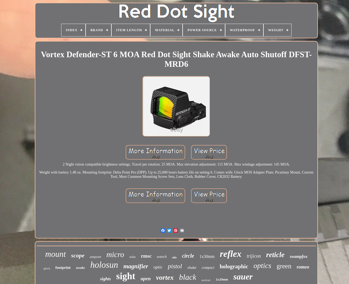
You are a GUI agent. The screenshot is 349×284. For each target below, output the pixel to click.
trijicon (254, 256)
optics (262, 265)
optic (157, 267)
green (284, 266)
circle (188, 256)
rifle (174, 257)
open (146, 278)
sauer (243, 276)
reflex (230, 254)
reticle (275, 255)
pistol (175, 266)
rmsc (146, 256)
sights (105, 278)
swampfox (299, 256)
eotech (162, 257)
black (187, 277)
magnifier (135, 266)
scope (78, 255)
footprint (63, 267)
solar (132, 257)
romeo (303, 267)
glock (47, 268)
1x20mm (222, 279)
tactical (205, 280)
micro (115, 254)
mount (55, 254)
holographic (234, 266)
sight (125, 276)
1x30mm (207, 256)
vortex (165, 277)
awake (80, 268)
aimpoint (95, 257)
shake (191, 267)
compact (208, 268)
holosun (104, 265)
